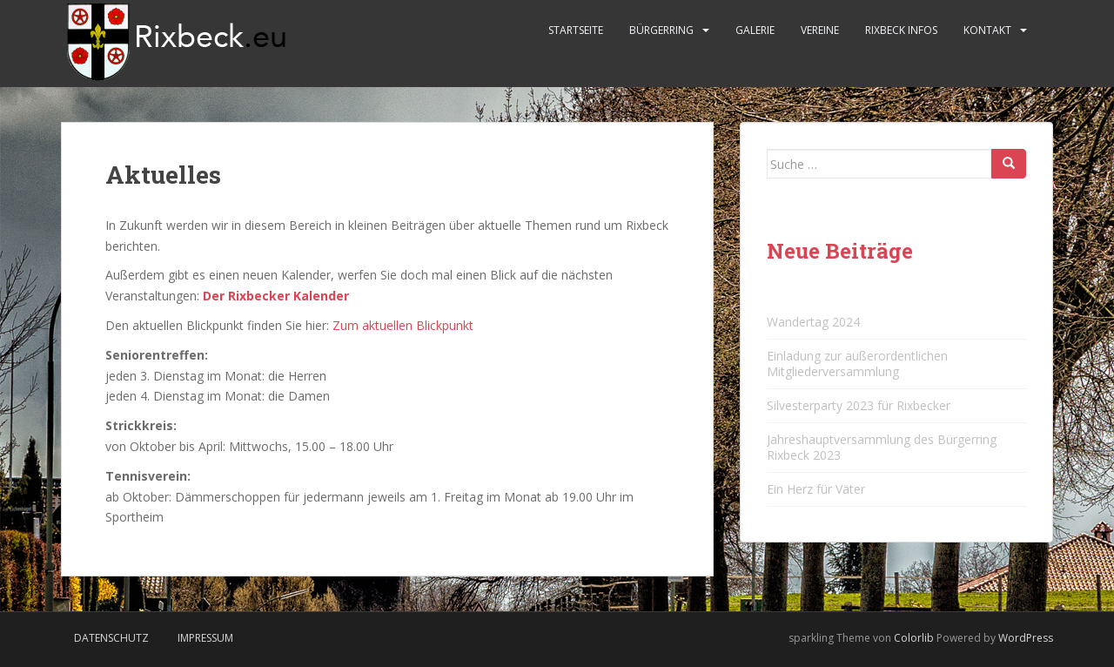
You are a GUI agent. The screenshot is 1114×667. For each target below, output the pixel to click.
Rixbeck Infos (901, 30)
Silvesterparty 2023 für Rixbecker (858, 405)
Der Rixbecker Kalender (276, 295)
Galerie (755, 30)
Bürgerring (661, 30)
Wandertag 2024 (813, 321)
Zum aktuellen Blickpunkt (402, 325)
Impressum (205, 637)
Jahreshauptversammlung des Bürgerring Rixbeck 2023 (882, 447)
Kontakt (987, 30)
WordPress (1025, 637)
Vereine (820, 30)
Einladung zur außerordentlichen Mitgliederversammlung (857, 363)
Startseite (575, 30)
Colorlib (914, 637)
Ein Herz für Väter (816, 489)
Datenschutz (111, 637)
